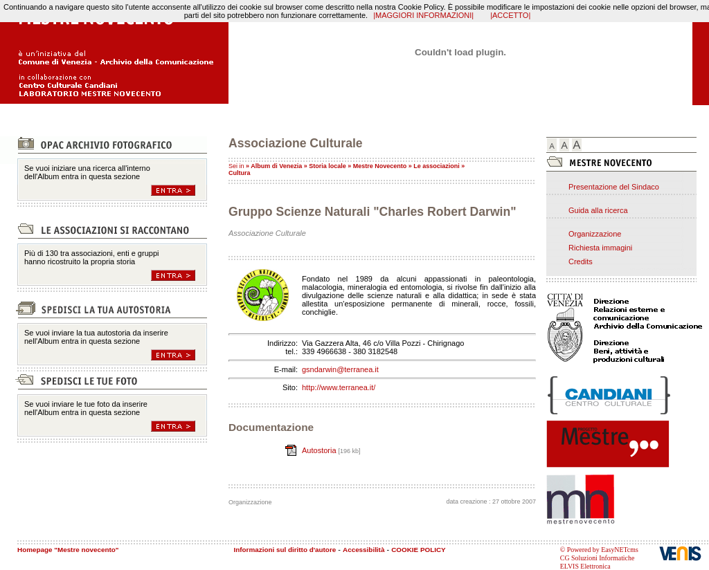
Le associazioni (436, 166)
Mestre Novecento (380, 166)
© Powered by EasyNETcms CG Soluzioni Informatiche (599, 554)
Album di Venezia (276, 166)
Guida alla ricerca (598, 210)
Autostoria (320, 450)
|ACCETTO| (510, 15)
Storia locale (327, 166)
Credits (580, 261)
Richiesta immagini (600, 247)
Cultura (239, 172)
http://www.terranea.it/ (338, 387)
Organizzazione (594, 234)
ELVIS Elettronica (585, 566)
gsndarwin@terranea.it (340, 369)
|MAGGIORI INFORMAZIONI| (423, 15)
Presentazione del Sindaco (613, 187)
